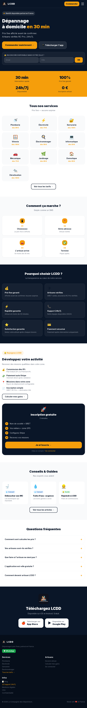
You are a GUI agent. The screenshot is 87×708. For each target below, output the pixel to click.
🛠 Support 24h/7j (9, 684)
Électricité (6, 664)
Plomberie (6, 661)
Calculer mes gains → (15, 396)
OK (78, 60)
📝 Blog (5, 682)
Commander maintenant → (19, 45)
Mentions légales (8, 687)
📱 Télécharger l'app (52, 45)
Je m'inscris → (43, 445)
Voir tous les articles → (43, 510)
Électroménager (8, 669)
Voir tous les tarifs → (43, 186)
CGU (4, 690)
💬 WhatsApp (9, 651)
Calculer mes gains (52, 664)
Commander (72, 4)
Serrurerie (6, 667)
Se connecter (50, 451)
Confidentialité (7, 693)
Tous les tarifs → (8, 672)
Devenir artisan (50, 661)
